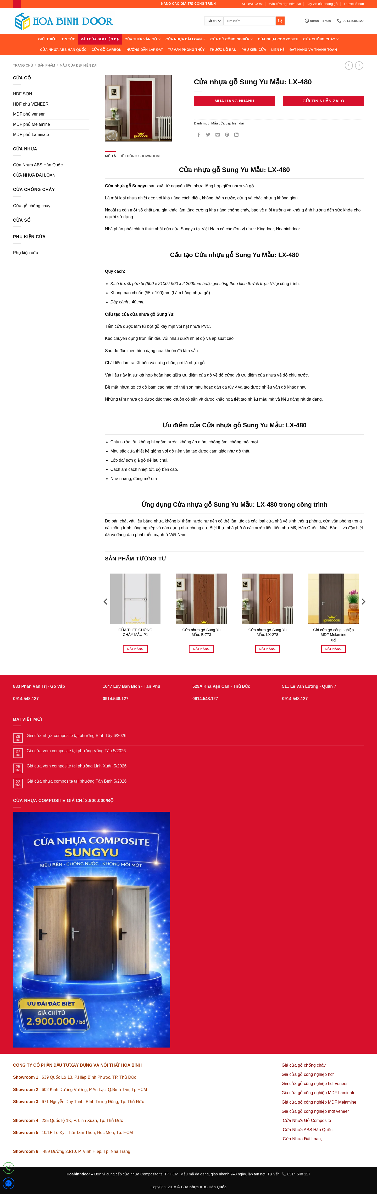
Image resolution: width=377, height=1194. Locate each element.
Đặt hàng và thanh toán (313, 50)
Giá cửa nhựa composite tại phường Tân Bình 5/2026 (77, 781)
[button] (112, 135)
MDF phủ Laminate (31, 134)
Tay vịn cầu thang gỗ (322, 4)
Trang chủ (23, 65)
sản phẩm (46, 65)
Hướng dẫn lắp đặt (144, 50)
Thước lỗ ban (353, 4)
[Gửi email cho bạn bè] (217, 135)
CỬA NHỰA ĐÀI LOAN (185, 39)
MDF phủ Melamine (31, 124)
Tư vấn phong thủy (186, 50)
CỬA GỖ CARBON (107, 50)
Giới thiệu (47, 39)
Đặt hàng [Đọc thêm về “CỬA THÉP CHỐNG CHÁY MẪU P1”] (135, 648)
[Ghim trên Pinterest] (227, 135)
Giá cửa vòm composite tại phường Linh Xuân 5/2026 (77, 766)
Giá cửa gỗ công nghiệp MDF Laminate (319, 1093)
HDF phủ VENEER (30, 104)
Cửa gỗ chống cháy (31, 206)
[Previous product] (359, 65)
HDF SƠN (22, 94)
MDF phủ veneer (29, 114)
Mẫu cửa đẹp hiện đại (285, 4)
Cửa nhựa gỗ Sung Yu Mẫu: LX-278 (267, 632)
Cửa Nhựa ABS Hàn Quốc (63, 50)
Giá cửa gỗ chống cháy (304, 1065)
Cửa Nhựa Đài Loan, (302, 1139)
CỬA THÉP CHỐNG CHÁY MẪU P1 (135, 632)
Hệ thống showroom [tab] (139, 156)
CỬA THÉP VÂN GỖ (142, 39)
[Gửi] (280, 21)
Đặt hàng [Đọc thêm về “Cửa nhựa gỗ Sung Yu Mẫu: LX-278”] (267, 648)
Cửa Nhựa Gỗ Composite (307, 1120)
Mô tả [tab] (110, 156)
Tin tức (68, 39)
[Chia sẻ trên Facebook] (198, 135)
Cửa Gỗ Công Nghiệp (231, 39)
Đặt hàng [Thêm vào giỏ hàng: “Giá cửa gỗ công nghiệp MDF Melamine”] (333, 648)
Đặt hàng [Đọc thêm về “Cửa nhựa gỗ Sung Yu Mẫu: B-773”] (201, 648)
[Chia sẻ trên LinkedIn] (236, 135)
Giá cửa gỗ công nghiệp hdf (308, 1074)
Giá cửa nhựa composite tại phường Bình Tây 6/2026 (76, 735)
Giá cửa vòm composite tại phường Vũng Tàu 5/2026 (76, 751)
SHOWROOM (252, 4)
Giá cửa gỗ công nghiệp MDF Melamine (333, 632)
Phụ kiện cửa (253, 50)
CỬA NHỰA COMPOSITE (278, 39)
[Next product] (349, 65)
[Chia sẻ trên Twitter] (208, 135)
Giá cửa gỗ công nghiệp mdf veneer (315, 1111)
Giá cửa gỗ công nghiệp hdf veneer (315, 1083)
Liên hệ (278, 50)
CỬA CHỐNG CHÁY (321, 39)
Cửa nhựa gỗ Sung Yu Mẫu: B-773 (201, 632)
